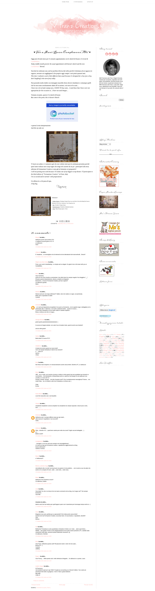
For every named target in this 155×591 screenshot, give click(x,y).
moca (37, 512)
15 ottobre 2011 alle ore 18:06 (43, 299)
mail (109, 54)
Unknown (38, 415)
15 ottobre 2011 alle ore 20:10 (43, 340)
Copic (102, 336)
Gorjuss (107, 340)
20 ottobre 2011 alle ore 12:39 (43, 551)
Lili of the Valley (104, 342)
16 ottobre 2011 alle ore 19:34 (43, 460)
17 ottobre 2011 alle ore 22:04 (43, 521)
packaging (119, 355)
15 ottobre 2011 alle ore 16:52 (43, 256)
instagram (106, 54)
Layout (119, 340)
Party (113, 345)
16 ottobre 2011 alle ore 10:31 (43, 422)
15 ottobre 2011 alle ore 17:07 (43, 268)
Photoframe (105, 347)
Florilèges (70, 223)
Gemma (37, 291)
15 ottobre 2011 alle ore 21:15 (43, 357)
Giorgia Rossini (40, 319)
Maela (37, 477)
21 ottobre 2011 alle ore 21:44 (43, 561)
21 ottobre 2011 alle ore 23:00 (43, 577)
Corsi (120, 336)
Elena (37, 372)
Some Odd (105, 352)
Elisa (37, 541)
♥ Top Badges (78, 2)
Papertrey (106, 345)
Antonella (38, 305)
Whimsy (117, 353)
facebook (113, 54)
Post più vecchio (88, 584)
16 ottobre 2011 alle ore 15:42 (43, 436)
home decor (109, 355)
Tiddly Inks (102, 353)
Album (101, 334)
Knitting (113, 340)
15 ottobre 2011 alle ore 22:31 (43, 398)
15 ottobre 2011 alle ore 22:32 (43, 409)
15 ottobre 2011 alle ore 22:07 (43, 388)
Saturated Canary (118, 348)
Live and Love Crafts (118, 342)
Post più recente (36, 584)
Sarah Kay (106, 348)
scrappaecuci (39, 441)
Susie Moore (39, 393)
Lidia (37, 489)
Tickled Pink (119, 352)
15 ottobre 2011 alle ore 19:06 (43, 314)
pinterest (116, 54)
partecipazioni (102, 357)
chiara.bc (38, 252)
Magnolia (106, 343)
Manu (37, 273)
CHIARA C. (38, 346)
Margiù (37, 237)
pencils (109, 357)
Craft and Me (102, 338)
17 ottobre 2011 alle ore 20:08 (43, 506)
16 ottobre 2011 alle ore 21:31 (43, 472)
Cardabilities (35, 61)
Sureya (112, 352)
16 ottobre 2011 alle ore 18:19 (43, 450)
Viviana (37, 403)
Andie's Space (39, 566)
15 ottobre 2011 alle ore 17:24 (43, 286)
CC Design (117, 334)
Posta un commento (39, 580)
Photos (113, 347)
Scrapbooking (120, 350)
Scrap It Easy (108, 350)
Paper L (37, 556)
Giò (36, 526)
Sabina (37, 336)
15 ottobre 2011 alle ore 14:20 (43, 247)
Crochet (109, 338)
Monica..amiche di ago (41, 466)
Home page (65, 2)
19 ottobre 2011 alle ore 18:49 (43, 536)
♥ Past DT (90, 2)
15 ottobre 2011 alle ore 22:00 (43, 367)
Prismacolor (121, 347)
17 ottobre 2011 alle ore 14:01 (43, 496)
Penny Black (120, 345)
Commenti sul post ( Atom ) (43, 587)
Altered (108, 334)
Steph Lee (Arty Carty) (41, 262)
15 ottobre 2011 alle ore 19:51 (43, 331)
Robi (36, 362)
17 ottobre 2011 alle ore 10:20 (43, 483)
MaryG (37, 456)
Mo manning (120, 343)
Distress (115, 338)
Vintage (110, 353)
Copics (113, 336)
